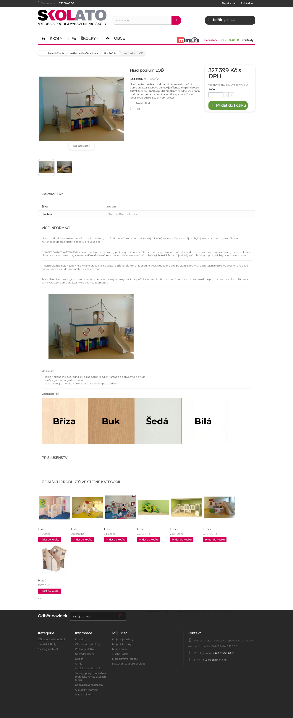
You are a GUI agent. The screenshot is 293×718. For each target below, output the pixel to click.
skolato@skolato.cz (214, 659)
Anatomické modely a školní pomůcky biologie (175, 611)
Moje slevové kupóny (125, 658)
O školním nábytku (86, 689)
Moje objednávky (122, 639)
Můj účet (119, 633)
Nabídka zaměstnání (87, 668)
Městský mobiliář (48, 649)
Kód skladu (136, 78)
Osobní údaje (120, 653)
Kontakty (80, 639)
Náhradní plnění (84, 653)
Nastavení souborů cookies (128, 663)
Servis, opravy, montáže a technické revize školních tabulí (90, 676)
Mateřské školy (47, 644)
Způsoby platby (84, 649)
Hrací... (42, 529)
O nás (78, 663)
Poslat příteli (142, 103)
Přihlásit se (247, 3)
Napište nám (229, 3)
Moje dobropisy (121, 644)
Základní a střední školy (52, 639)
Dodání (79, 658)
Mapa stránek (83, 694)
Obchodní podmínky (87, 644)
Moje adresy (119, 649)
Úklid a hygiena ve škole (218, 611)
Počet (212, 89)
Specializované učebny (89, 684)
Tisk (137, 108)
